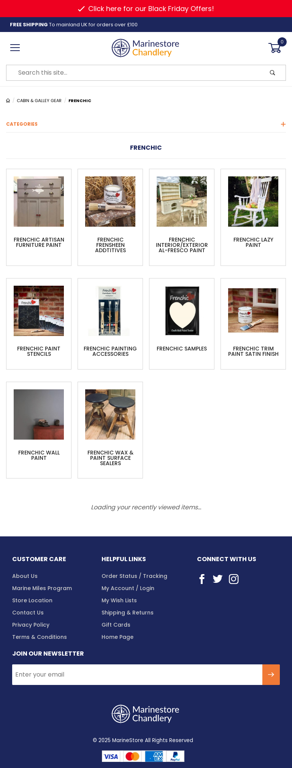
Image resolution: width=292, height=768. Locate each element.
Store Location (32, 600)
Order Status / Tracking (134, 576)
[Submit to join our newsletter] (271, 674)
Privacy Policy (30, 625)
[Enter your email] (137, 674)
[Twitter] (218, 579)
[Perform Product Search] (273, 72)
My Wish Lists (119, 600)
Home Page (117, 637)
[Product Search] (133, 72)
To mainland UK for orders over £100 (74, 24)
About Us (25, 576)
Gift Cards (116, 625)
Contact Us (28, 612)
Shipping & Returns (128, 612)
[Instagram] (234, 579)
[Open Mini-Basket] (277, 48)
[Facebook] (202, 579)
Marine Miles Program (42, 588)
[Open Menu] (15, 48)
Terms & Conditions (39, 637)
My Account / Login (128, 588)
